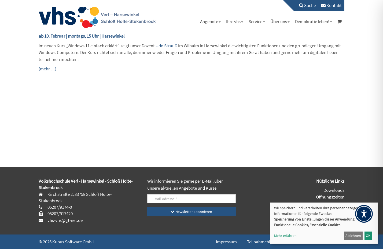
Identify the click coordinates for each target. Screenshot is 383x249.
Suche (307, 5)
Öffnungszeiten (330, 197)
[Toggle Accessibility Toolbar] (364, 213)
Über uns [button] (280, 21)
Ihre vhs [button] (234, 21)
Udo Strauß (166, 46)
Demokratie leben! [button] (313, 21)
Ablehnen (353, 235)
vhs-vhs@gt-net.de (65, 220)
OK (368, 235)
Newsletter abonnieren (191, 211)
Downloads (333, 190)
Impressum (226, 242)
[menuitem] (304, 5)
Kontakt (331, 5)
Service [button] (257, 21)
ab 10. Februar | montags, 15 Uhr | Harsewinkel (81, 36)
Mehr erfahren (285, 235)
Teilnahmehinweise (265, 242)
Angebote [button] (210, 21)
